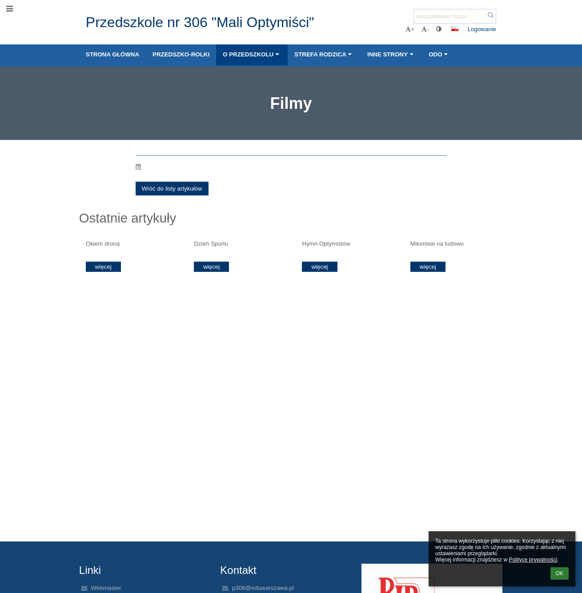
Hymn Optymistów (326, 243)
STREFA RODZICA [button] (324, 54)
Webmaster (106, 588)
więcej (103, 266)
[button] (455, 29)
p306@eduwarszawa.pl (263, 588)
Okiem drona (103, 243)
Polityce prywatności (533, 560)
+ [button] (409, 29)
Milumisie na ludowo (437, 243)
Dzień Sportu (211, 243)
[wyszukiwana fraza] (454, 16)
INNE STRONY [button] (391, 54)
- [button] (425, 29)
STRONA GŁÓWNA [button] (112, 54)
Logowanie (482, 29)
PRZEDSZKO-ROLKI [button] (181, 54)
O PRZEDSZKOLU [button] (252, 54)
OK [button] (559, 573)
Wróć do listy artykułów (172, 188)
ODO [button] (439, 54)
